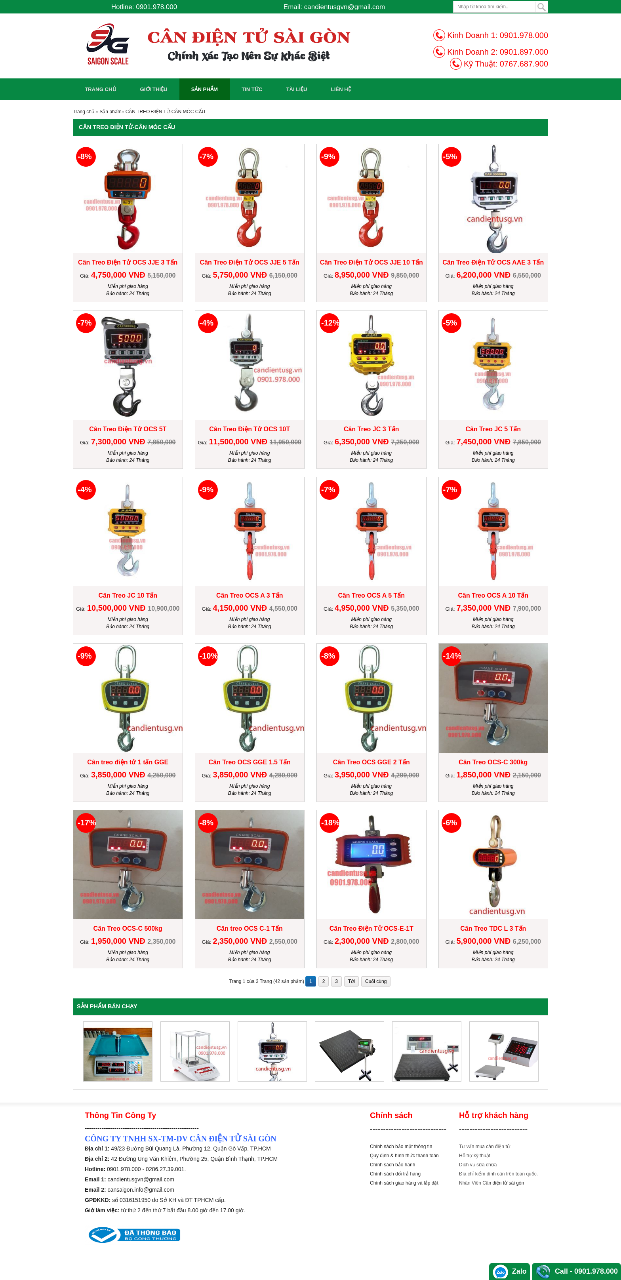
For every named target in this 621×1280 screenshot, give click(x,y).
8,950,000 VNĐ (363, 274)
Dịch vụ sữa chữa (478, 1165)
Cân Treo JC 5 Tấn (493, 429)
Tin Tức (252, 89)
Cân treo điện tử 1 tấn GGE (127, 762)
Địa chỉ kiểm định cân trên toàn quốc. (498, 1174)
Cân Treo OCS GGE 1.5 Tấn (250, 762)
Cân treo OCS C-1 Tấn (250, 928)
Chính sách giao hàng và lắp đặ (403, 1183)
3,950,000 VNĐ (363, 774)
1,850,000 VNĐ (484, 774)
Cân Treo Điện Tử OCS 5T (127, 429)
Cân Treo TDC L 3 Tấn (493, 928)
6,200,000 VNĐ (484, 274)
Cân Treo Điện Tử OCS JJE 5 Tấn (249, 262)
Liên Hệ (341, 89)
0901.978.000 (524, 35)
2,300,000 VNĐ (363, 941)
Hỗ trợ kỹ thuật (474, 1155)
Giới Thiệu (154, 89)
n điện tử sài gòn (506, 1183)
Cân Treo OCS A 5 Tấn (371, 595)
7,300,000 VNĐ (119, 441)
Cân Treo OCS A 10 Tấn (493, 595)
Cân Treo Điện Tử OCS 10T (249, 429)
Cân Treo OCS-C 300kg (493, 762)
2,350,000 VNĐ (241, 941)
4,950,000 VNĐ (363, 608)
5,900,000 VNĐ (484, 941)
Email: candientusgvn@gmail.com (334, 7)
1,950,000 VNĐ (119, 941)
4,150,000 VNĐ (241, 608)
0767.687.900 (524, 63)
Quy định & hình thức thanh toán (404, 1155)
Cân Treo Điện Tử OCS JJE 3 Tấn (127, 262)
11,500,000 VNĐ (239, 441)
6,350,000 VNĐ (363, 441)
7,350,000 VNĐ (484, 608)
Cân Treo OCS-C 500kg (127, 928)
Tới (351, 981)
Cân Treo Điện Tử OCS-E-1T (371, 928)
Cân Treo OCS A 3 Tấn (249, 595)
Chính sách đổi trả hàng (395, 1174)
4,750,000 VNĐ (119, 274)
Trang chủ (100, 89)
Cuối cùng (376, 981)
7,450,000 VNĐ (484, 441)
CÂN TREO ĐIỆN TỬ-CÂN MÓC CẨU (166, 111)
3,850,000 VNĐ (119, 774)
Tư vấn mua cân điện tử (484, 1146)
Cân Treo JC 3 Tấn (371, 429)
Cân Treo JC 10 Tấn (127, 595)
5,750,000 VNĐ (241, 274)
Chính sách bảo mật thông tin (401, 1146)
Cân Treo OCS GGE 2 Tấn (371, 762)
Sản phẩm (204, 89)
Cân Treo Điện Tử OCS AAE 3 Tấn (493, 262)
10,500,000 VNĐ (117, 608)
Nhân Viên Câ (474, 1183)
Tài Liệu (296, 89)
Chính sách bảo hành (392, 1165)
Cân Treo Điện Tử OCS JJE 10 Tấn (371, 262)
